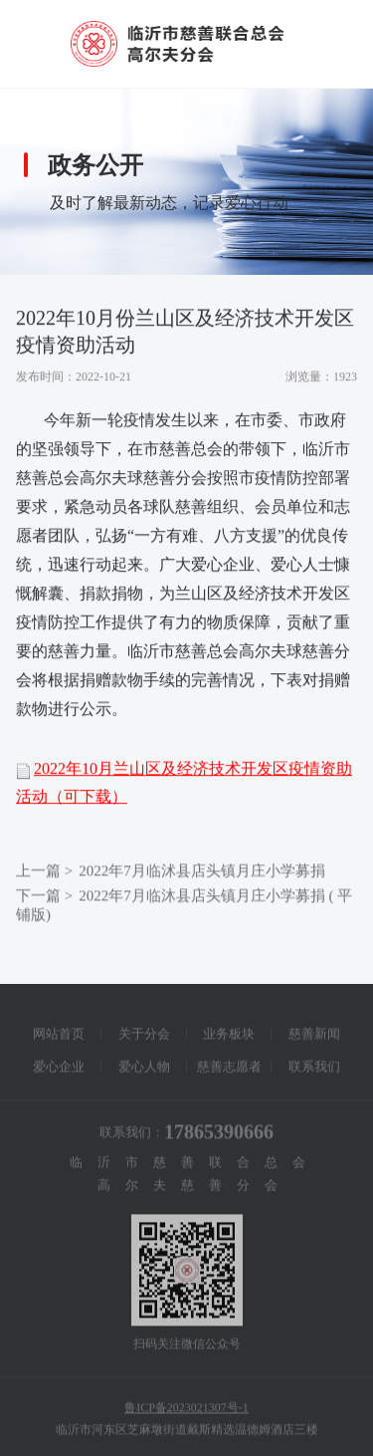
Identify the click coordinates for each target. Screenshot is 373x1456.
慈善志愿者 (229, 1070)
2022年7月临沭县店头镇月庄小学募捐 (202, 874)
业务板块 (229, 1037)
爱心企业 (59, 1070)
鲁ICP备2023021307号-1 (186, 1411)
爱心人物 (144, 1070)
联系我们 (314, 1070)
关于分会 (144, 1037)
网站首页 (59, 1037)
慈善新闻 (314, 1037)
